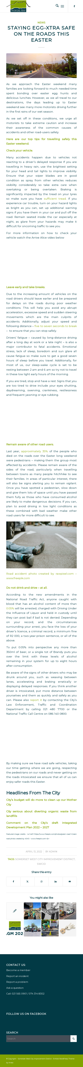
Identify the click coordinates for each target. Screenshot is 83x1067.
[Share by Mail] (70, 881)
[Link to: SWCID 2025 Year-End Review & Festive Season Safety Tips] (32, 910)
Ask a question (15, 987)
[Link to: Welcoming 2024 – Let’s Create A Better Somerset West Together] (32, 927)
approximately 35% (34, 451)
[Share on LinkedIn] (56, 881)
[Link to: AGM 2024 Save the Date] (14, 927)
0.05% (10, 608)
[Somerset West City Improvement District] (34, 6)
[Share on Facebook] (13, 881)
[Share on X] (28, 881)
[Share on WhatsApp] (42, 881)
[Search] (56, 6)
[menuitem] (56, 6)
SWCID (41, 863)
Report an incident (17, 976)
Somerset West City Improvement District (45, 859)
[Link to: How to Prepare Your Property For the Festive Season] (67, 927)
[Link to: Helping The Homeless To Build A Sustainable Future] (50, 910)
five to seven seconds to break (56, 326)
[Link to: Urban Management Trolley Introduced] (14, 910)
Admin (53, 851)
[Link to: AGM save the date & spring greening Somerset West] (67, 910)
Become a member (18, 970)
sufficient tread (55, 198)
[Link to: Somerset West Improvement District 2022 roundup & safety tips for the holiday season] (50, 927)
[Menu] (62, 6)
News (41, 22)
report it (35, 700)
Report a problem (17, 981)
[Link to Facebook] (74, 6)
